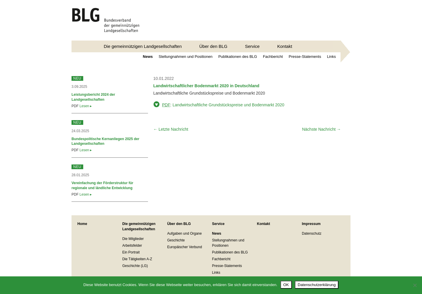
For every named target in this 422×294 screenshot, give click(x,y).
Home (82, 224)
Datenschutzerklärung (317, 285)
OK (286, 285)
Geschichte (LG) (135, 266)
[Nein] (415, 285)
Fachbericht (273, 56)
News (148, 56)
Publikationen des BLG (237, 56)
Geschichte (176, 240)
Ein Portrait (130, 252)
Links (331, 56)
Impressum (311, 224)
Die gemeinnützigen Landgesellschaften (143, 46)
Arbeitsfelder (132, 245)
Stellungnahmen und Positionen (185, 56)
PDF (166, 105)
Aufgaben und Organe (184, 233)
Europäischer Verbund (184, 247)
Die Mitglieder (133, 239)
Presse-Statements (305, 56)
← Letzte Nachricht (170, 129)
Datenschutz (311, 233)
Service (252, 46)
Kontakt (284, 46)
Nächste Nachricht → (321, 129)
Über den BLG (213, 46)
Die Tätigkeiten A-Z (137, 259)
